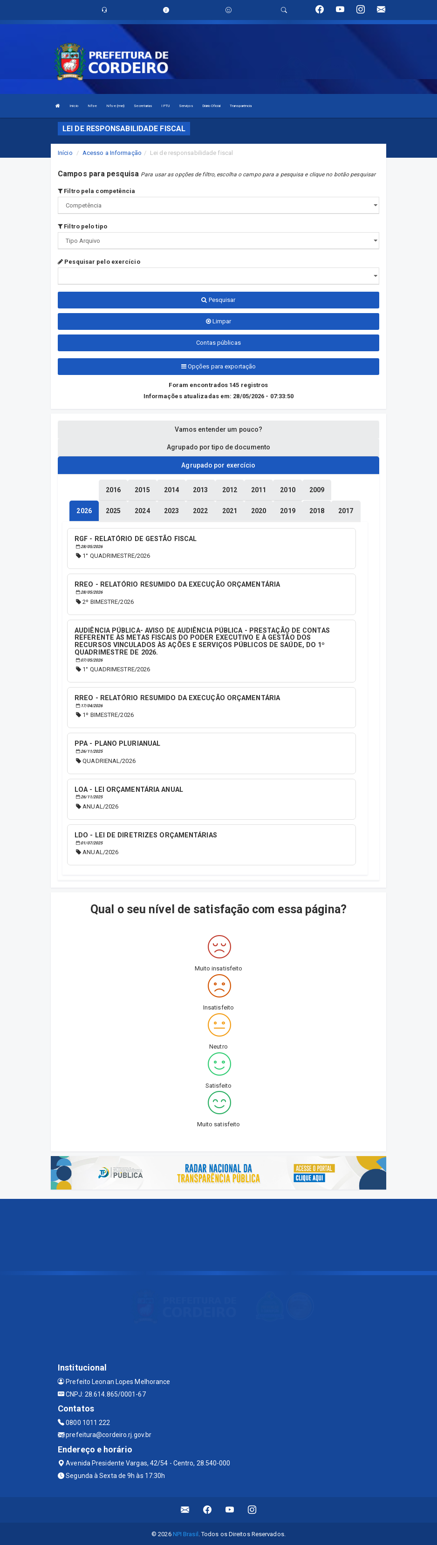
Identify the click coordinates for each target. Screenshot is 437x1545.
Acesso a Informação (112, 152)
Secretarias (143, 106)
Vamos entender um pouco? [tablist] (218, 429)
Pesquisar (218, 299)
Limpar (219, 321)
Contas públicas (218, 342)
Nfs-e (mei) (115, 106)
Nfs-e (92, 106)
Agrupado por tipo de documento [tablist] (218, 447)
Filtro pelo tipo (82, 226)
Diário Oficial (211, 106)
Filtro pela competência (97, 190)
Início (73, 106)
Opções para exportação (218, 366)
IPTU (165, 106)
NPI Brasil (185, 1533)
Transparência (241, 106)
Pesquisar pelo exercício (99, 261)
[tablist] (83, 510)
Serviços (186, 106)
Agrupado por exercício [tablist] (218, 465)
